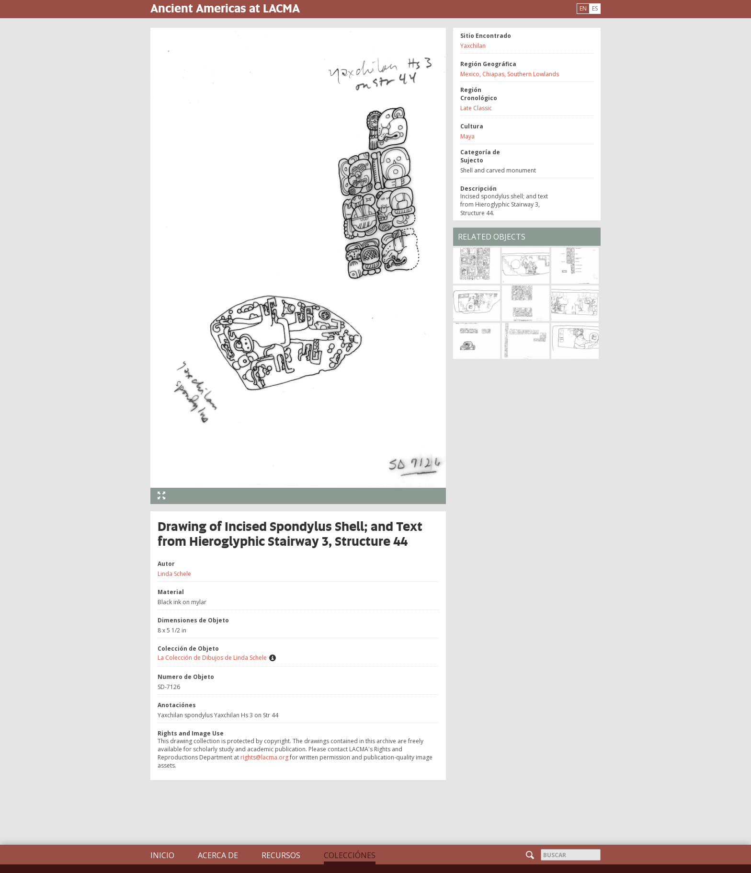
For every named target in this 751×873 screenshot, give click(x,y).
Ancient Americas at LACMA (225, 8)
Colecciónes (350, 855)
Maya (467, 136)
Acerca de (218, 855)
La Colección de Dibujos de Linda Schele (212, 658)
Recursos (281, 855)
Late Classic (476, 108)
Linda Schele (174, 574)
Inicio (162, 855)
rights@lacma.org (264, 757)
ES (595, 8)
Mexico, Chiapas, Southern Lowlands (509, 74)
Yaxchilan (473, 46)
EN (583, 8)
